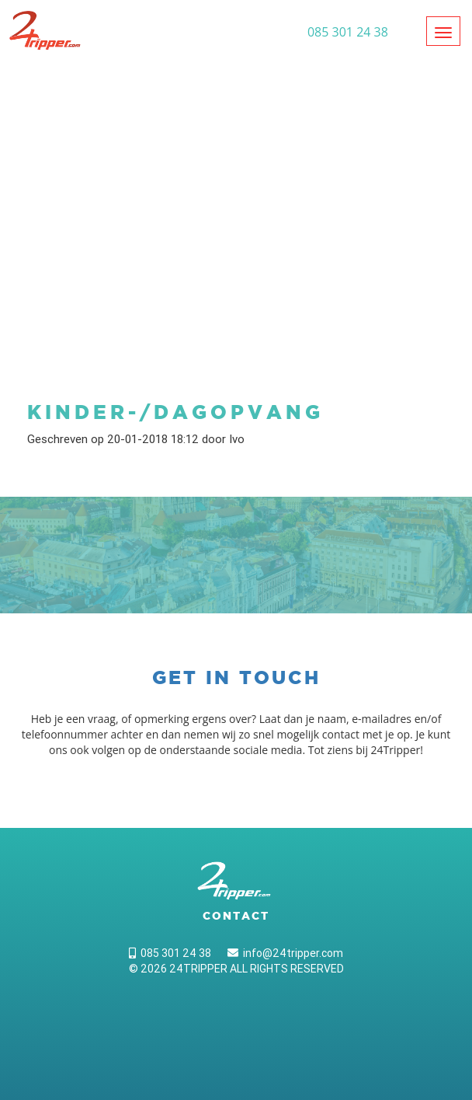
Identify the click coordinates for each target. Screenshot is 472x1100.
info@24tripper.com (285, 953)
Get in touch (236, 677)
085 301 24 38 (170, 953)
